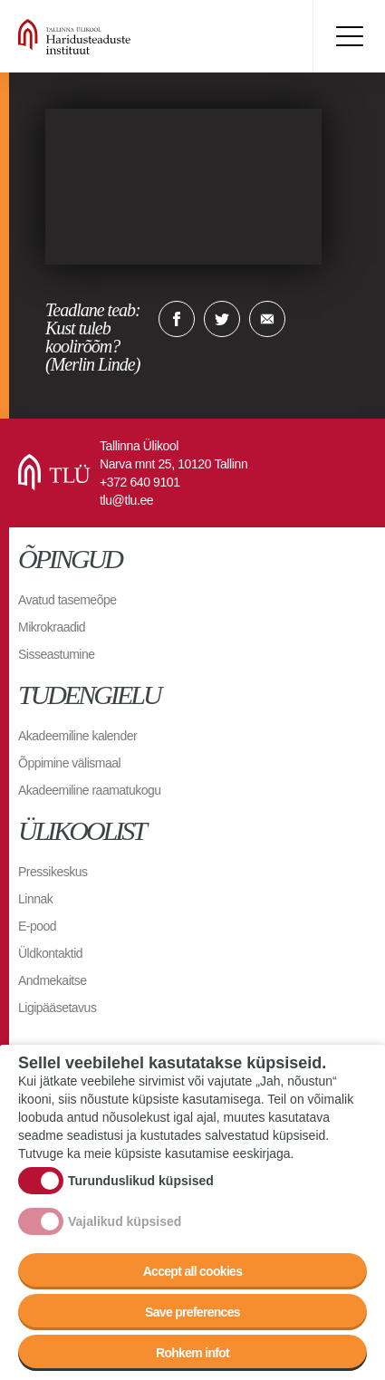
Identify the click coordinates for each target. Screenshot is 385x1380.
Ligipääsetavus (57, 1007)
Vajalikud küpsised (124, 1221)
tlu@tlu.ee (126, 500)
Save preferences (192, 1312)
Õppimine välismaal (69, 763)
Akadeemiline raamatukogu (89, 790)
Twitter (222, 319)
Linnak (35, 899)
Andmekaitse (52, 980)
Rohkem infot (192, 1353)
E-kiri (267, 319)
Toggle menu (349, 36)
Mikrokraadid (51, 627)
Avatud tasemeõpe (67, 600)
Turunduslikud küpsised (141, 1180)
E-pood (37, 926)
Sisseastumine (56, 654)
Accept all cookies (193, 1271)
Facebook (177, 319)
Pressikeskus (52, 871)
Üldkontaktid (50, 953)
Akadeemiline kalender (77, 736)
